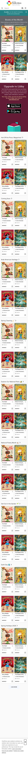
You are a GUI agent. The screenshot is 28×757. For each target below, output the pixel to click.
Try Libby (6, 12)
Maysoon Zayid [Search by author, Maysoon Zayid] (6, 74)
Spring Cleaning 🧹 (9, 321)
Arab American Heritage (10, 260)
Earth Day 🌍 (6, 565)
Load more (14, 687)
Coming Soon (6, 199)
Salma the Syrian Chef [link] (20, 43)
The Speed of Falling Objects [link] (20, 72)
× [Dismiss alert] (26, 12)
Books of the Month (14, 20)
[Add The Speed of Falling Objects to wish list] (25, 79)
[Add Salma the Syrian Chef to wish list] (25, 50)
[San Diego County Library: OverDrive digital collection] (14, 3)
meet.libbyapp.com (14, 99)
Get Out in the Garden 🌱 (11, 504)
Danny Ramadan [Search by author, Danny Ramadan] (19, 45)
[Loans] (22, 8)
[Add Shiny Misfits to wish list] (12, 79)
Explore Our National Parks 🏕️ (12, 382)
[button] (12, 44)
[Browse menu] (25, 8)
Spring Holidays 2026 (9, 626)
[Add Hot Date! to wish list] (12, 50)
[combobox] (11, 8)
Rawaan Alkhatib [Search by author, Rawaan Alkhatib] (6, 45)
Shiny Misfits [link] (5, 72)
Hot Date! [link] (4, 43)
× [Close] (25, 742)
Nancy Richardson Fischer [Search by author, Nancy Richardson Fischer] (20, 74)
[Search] (2, 8)
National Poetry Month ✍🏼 (11, 443)
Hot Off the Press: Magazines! (12, 138)
